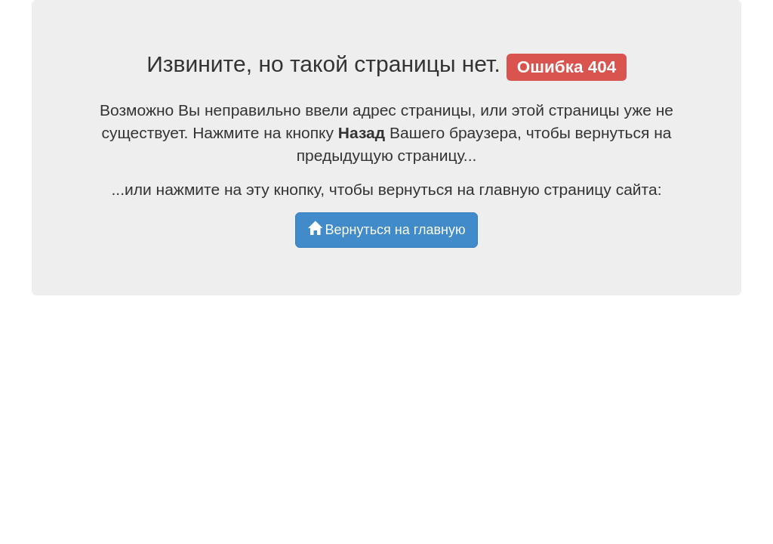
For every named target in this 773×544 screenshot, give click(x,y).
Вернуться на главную (387, 229)
